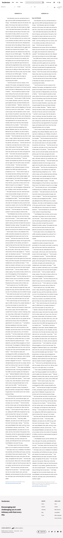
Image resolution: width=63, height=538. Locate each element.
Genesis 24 (8, 7)
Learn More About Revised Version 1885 (13, 483)
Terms (21, 530)
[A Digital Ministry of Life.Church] (31, 527)
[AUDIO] (51, 7)
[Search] (33, 2)
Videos (21, 2)
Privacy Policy (16, 530)
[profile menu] (58, 2)
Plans (17, 2)
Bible (13, 2)
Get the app (48, 2)
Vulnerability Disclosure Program (7, 532)
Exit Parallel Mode (59, 7)
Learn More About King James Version (39, 486)
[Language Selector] (54, 2)
